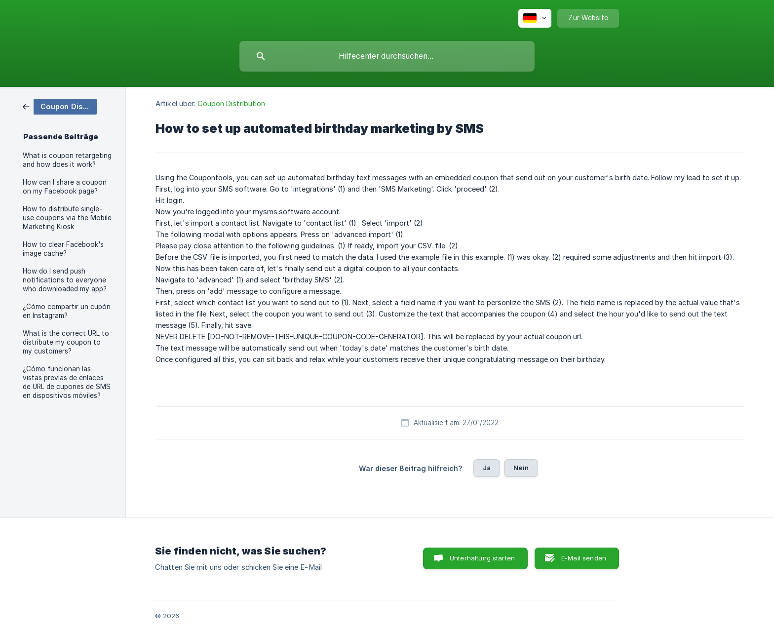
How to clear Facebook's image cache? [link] (63, 248)
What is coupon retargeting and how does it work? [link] (67, 160)
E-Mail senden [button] (583, 558)
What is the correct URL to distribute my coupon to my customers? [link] (66, 342)
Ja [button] (487, 468)
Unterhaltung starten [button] (482, 558)
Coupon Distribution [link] (231, 103)
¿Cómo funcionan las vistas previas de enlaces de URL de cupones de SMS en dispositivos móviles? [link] (67, 382)
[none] (534, 18)
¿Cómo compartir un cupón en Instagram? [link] (67, 311)
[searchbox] (387, 56)
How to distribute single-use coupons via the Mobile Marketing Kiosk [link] (67, 218)
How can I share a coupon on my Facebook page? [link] (65, 186)
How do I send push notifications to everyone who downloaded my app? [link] (65, 280)
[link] (60, 106)
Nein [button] (521, 468)
